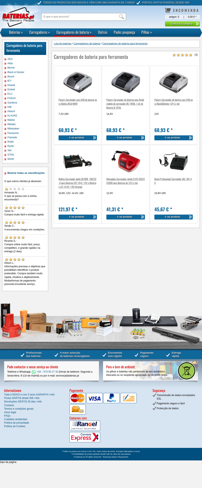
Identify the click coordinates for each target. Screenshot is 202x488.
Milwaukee (13, 128)
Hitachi (11, 111)
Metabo (11, 124)
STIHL (10, 154)
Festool (11, 98)
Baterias (16, 32)
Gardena (12, 102)
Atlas (10, 63)
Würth (10, 159)
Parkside (12, 137)
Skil (9, 150)
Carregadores (39, 32)
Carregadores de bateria (74, 32)
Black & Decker (15, 72)
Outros (102, 32)
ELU (9, 93)
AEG (10, 59)
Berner (11, 67)
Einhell (11, 89)
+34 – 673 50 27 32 (45, 371)
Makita (11, 120)
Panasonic (13, 133)
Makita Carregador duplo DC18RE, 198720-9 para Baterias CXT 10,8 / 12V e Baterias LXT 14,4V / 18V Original (77, 182)
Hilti (9, 107)
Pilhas (146, 32)
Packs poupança (124, 32)
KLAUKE (12, 115)
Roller (10, 141)
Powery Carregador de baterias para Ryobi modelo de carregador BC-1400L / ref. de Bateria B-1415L (125, 103)
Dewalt (11, 85)
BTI (9, 80)
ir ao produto (76, 137)
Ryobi (10, 146)
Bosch (10, 76)
